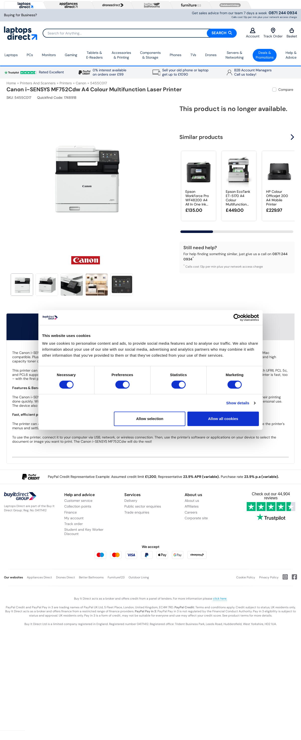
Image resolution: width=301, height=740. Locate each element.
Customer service (78, 500)
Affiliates (192, 506)
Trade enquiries (136, 512)
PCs (30, 55)
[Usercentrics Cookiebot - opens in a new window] (237, 317)
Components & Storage (150, 55)
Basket (292, 33)
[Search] (139, 33)
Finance (70, 512)
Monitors (49, 55)
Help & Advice (291, 55)
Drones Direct (65, 577)
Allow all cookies (223, 419)
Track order (73, 524)
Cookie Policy (245, 577)
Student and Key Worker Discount (83, 531)
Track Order (273, 33)
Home (11, 83)
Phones (175, 55)
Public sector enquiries (142, 506)
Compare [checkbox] (285, 89)
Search (222, 32)
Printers (66, 83)
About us (192, 500)
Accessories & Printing (121, 55)
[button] (293, 137)
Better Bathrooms (91, 577)
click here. (220, 599)
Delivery (130, 500)
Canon (81, 83)
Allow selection (149, 419)
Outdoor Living (139, 577)
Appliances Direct (39, 577)
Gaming (71, 55)
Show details (237, 403)
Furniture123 (116, 577)
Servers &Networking (235, 55)
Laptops (11, 55)
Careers (191, 512)
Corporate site (196, 518)
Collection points (77, 506)
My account (73, 518)
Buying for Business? (20, 15)
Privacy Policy (269, 577)
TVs (193, 55)
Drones (211, 55)
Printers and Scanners (38, 83)
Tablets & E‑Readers (94, 55)
